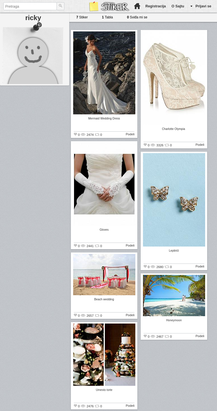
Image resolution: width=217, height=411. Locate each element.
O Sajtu (178, 6)
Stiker (82, 17)
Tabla (107, 17)
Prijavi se (203, 6)
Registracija (155, 6)
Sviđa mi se (137, 17)
